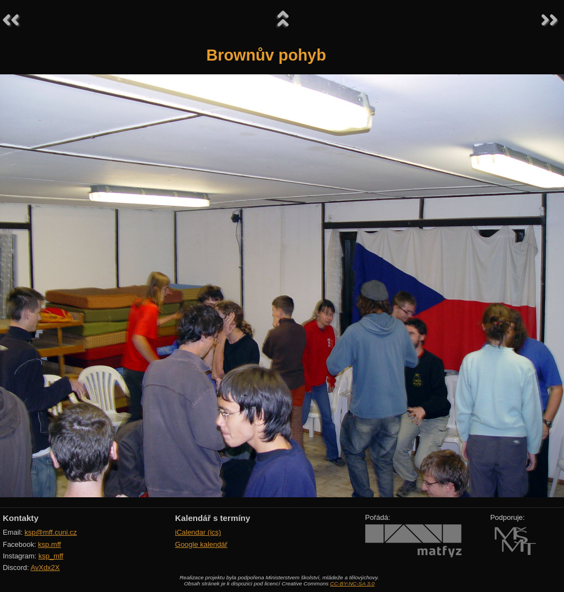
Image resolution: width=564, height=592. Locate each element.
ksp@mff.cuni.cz (51, 532)
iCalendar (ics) (198, 532)
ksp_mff (51, 556)
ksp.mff (49, 544)
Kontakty (21, 518)
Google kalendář (201, 544)
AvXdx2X (44, 567)
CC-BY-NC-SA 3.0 (352, 583)
